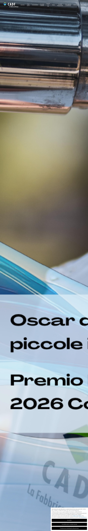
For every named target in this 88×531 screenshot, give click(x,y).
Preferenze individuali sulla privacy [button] (69, 528)
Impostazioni (84, 517)
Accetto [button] (69, 520)
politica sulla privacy (77, 515)
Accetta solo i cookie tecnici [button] (69, 524)
